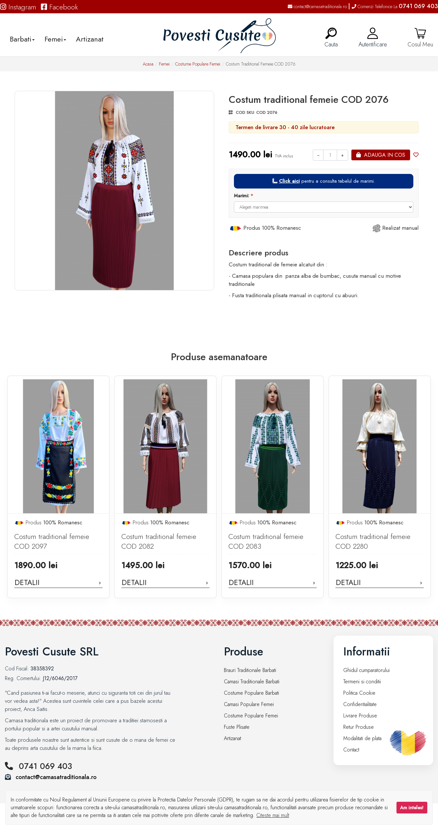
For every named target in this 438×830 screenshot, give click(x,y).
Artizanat (89, 39)
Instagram (18, 7)
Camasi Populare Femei (249, 704)
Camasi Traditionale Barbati (251, 681)
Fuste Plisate (236, 727)
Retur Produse (358, 727)
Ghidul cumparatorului (366, 670)
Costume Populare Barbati (251, 693)
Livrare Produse (360, 715)
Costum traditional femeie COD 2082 (158, 541)
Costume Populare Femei (197, 64)
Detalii (58, 582)
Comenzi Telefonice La (395, 6)
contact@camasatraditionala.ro (317, 6)
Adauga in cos (384, 155)
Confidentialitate (360, 704)
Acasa (148, 64)
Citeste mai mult (272, 815)
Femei (164, 64)
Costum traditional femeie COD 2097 (51, 541)
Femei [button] (55, 39)
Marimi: (241, 195)
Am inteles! (411, 807)
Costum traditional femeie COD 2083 (265, 541)
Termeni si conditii (362, 681)
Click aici (289, 181)
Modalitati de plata (362, 738)
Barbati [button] (22, 39)
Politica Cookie (359, 693)
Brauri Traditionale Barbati (250, 670)
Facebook (59, 7)
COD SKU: (245, 112)
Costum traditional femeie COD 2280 (372, 541)
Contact (351, 749)
